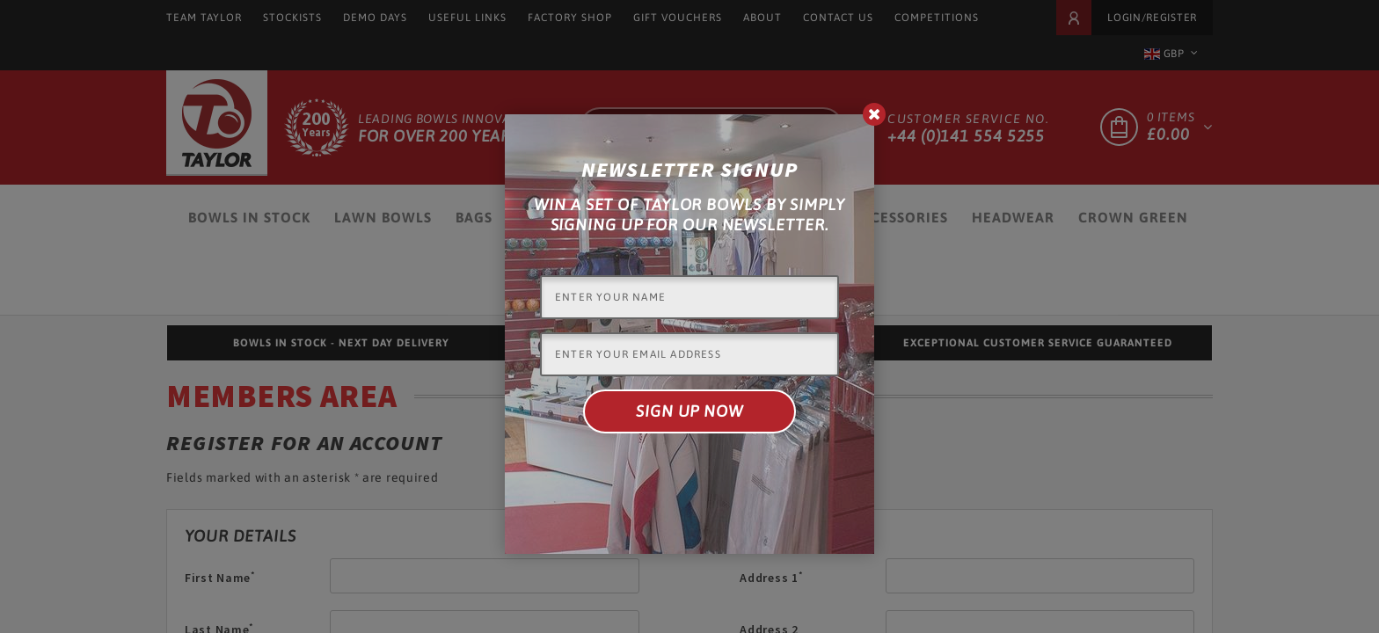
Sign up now (689, 411)
